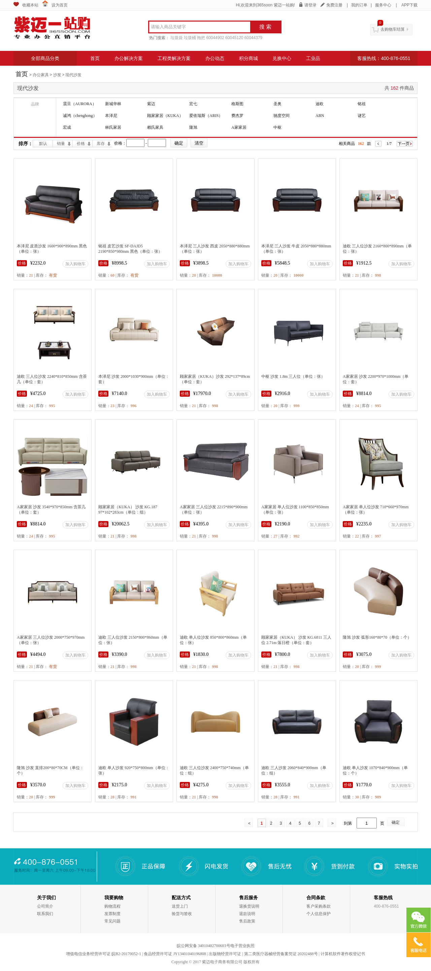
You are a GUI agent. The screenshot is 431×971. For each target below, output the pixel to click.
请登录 (310, 5)
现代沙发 (73, 74)
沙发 (57, 74)
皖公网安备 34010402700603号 (203, 945)
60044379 (253, 37)
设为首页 (60, 5)
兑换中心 (281, 58)
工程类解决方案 (174, 58)
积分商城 (248, 58)
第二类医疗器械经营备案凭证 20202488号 (281, 953)
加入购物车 (75, 264)
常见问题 (112, 921)
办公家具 (41, 74)
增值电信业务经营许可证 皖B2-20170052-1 (103, 953)
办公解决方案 (128, 58)
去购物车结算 (392, 29)
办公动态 (214, 58)
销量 (61, 143)
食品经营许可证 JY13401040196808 (175, 953)
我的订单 (359, 5)
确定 (396, 822)
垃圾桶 (190, 37)
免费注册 (334, 5)
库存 (101, 143)
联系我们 (45, 913)
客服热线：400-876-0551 (383, 58)
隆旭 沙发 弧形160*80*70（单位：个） (377, 637)
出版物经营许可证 (225, 953)
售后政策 (247, 921)
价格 (81, 143)
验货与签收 (182, 913)
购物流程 (112, 906)
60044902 (215, 37)
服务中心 (383, 5)
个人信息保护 (318, 913)
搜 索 (265, 27)
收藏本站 (30, 5)
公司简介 (45, 906)
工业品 (313, 58)
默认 (43, 143)
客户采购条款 (318, 906)
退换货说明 (249, 906)
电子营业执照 (242, 945)
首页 (95, 58)
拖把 (201, 37)
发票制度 (112, 913)
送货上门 (180, 906)
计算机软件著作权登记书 (343, 953)
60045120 (234, 37)
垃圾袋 (176, 37)
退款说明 (247, 913)
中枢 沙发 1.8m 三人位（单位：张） (293, 376)
